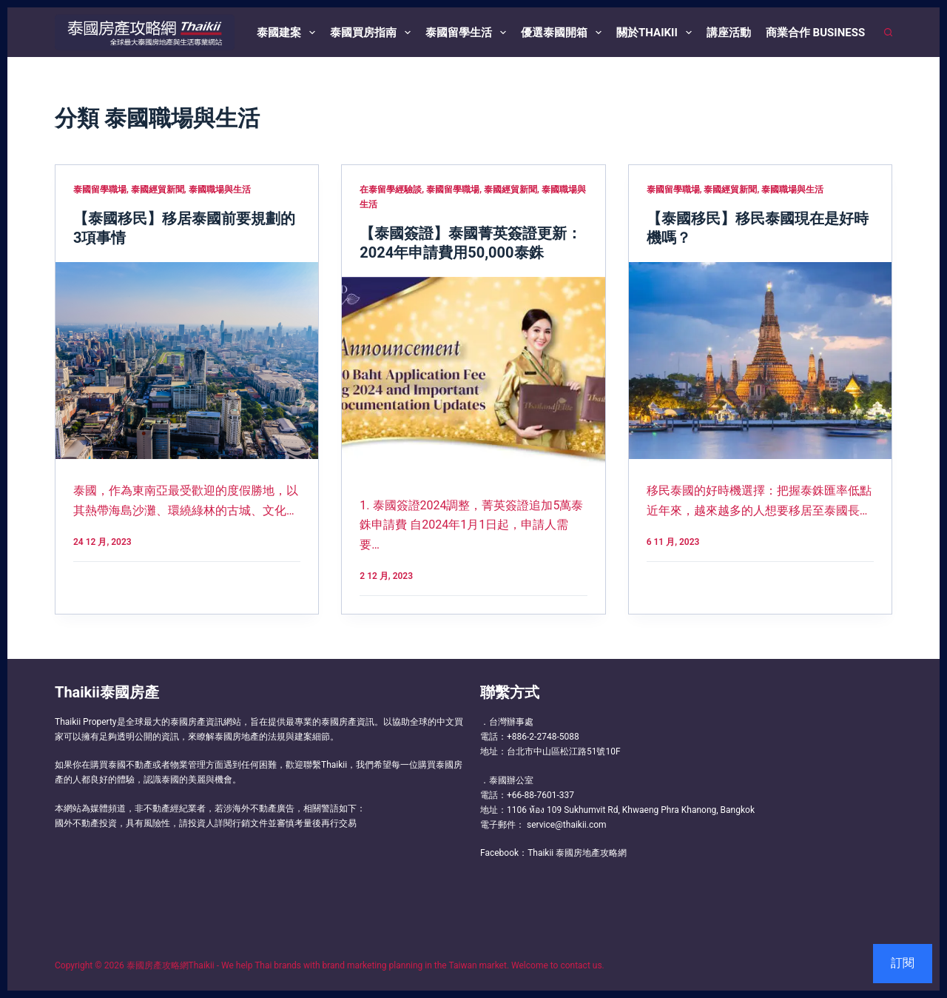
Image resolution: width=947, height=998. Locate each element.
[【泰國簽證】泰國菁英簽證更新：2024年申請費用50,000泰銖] (473, 375)
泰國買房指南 (373, 32)
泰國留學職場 (100, 189)
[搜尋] (888, 32)
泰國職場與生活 (220, 189)
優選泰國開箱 (564, 32)
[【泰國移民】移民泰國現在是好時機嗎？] (760, 361)
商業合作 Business (815, 32)
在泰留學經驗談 (391, 189)
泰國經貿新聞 (157, 189)
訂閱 (902, 963)
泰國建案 (289, 32)
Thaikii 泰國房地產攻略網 (577, 853)
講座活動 (729, 32)
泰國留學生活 (468, 32)
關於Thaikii (657, 32)
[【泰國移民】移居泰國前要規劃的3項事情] (186, 360)
